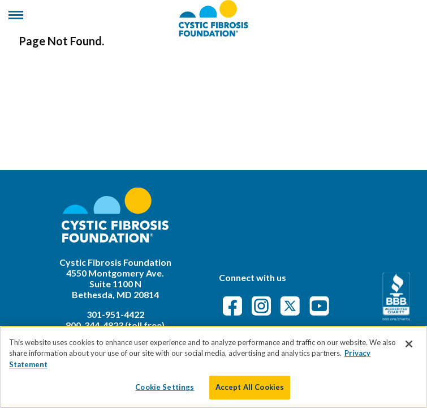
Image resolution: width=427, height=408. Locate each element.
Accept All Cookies (249, 392)
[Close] (408, 348)
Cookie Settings (164, 392)
